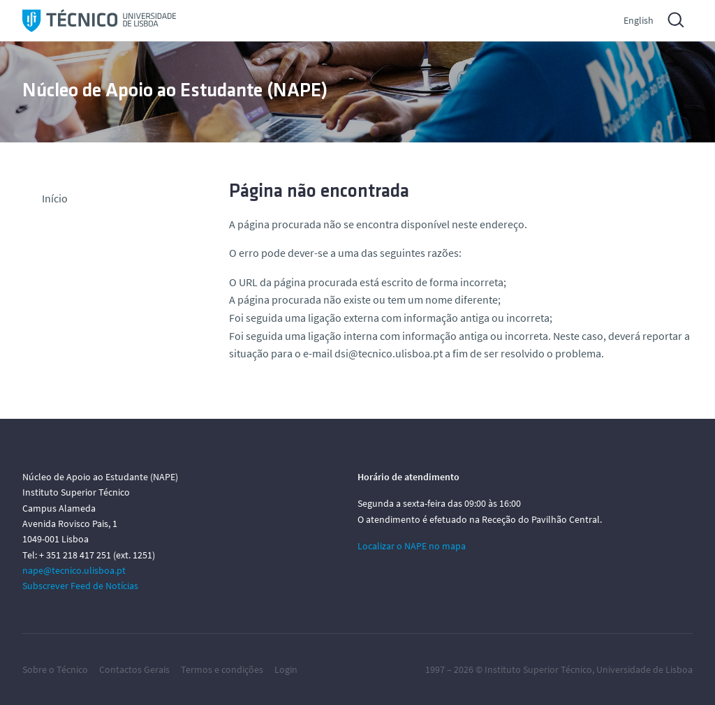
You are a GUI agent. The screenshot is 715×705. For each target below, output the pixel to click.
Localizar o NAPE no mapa (412, 546)
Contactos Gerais (134, 669)
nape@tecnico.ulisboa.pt (74, 570)
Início (55, 198)
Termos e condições (222, 669)
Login (285, 669)
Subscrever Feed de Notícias (80, 585)
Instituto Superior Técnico (538, 669)
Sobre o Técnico (55, 669)
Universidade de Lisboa (644, 669)
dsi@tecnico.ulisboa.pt (388, 353)
